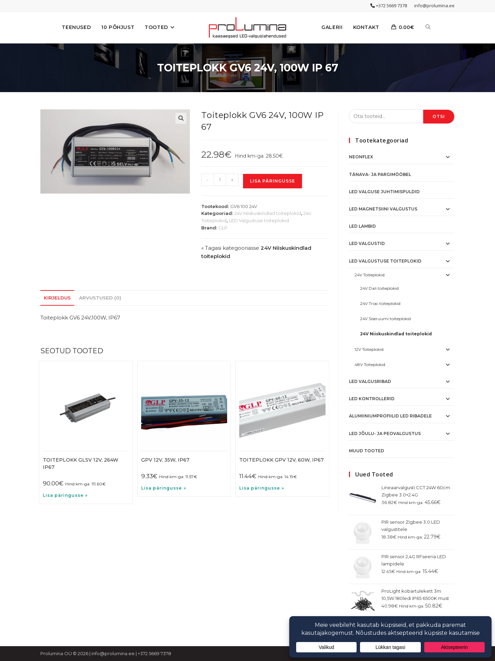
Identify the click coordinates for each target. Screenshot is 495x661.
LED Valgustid (367, 243)
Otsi (439, 116)
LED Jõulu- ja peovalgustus (385, 433)
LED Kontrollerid (372, 398)
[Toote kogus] (220, 180)
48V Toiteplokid (370, 364)
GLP (223, 227)
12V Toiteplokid (369, 349)
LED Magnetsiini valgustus (383, 208)
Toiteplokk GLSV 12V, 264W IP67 (80, 463)
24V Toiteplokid (370, 274)
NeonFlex (361, 156)
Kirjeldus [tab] (57, 297)
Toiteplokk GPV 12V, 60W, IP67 (281, 460)
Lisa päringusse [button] (63, 495)
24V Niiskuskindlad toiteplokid (267, 213)
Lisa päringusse (272, 181)
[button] (180, 118)
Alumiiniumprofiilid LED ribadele (390, 415)
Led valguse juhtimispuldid (384, 191)
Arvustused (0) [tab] (100, 297)
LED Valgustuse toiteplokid (259, 220)
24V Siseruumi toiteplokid (385, 318)
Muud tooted (366, 450)
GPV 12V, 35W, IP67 (165, 460)
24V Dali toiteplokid (379, 288)
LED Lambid (362, 226)
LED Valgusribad (370, 381)
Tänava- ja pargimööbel (380, 174)
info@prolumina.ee (434, 5)
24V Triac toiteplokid (380, 303)
